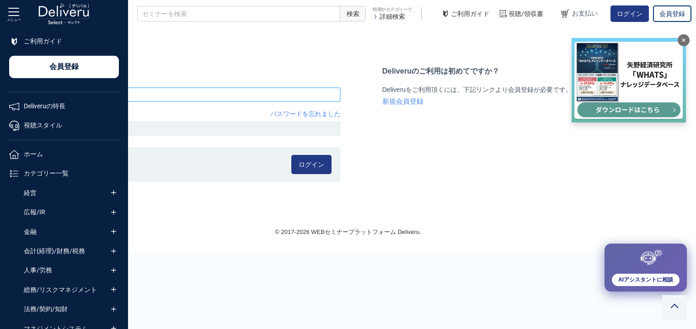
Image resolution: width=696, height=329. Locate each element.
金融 (30, 231)
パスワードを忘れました (371, 113)
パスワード (153, 113)
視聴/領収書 (520, 14)
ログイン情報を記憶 (179, 161)
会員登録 (672, 13)
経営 (30, 192)
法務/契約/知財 (46, 309)
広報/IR (34, 212)
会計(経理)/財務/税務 (54, 251)
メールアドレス (159, 80)
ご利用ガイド (465, 14)
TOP (144, 36)
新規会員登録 (465, 101)
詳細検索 (389, 16)
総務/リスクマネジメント (60, 289)
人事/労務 (38, 270)
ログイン (629, 13)
